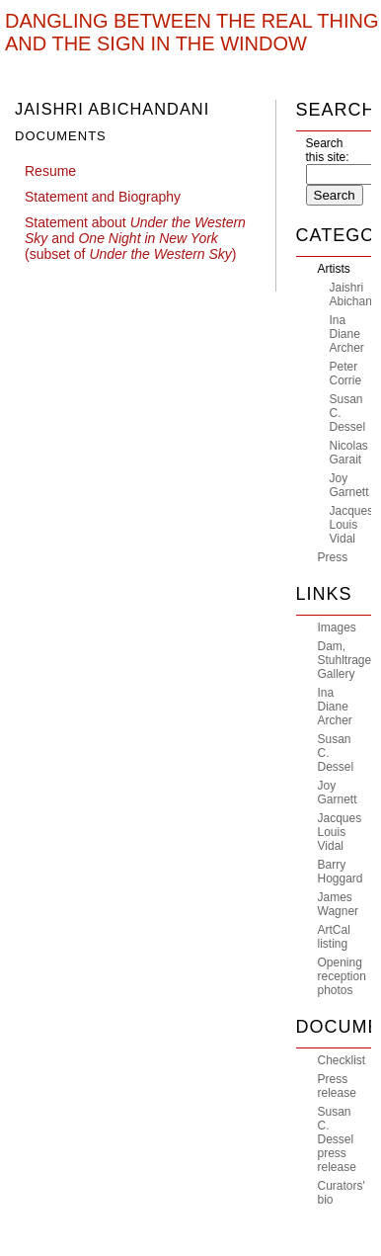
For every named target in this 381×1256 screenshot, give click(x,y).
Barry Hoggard (340, 871)
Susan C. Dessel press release (337, 1139)
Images (337, 627)
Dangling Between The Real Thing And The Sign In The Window (192, 32)
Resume (50, 171)
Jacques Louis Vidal (352, 524)
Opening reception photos (342, 976)
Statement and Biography (103, 197)
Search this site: (327, 150)
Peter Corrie (346, 373)
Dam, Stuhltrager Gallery (347, 660)
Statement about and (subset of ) (135, 238)
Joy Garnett (349, 485)
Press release (337, 1086)
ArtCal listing (334, 937)
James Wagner (338, 904)
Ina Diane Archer (347, 334)
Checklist (342, 1060)
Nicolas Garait (349, 452)
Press (333, 557)
